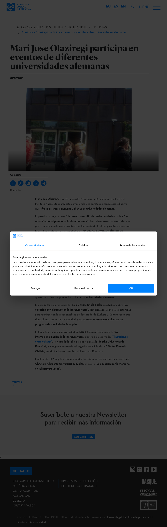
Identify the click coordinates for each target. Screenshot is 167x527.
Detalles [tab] (83, 245)
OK (131, 288)
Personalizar (83, 288)
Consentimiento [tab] (34, 245)
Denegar (36, 288)
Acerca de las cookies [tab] (132, 245)
